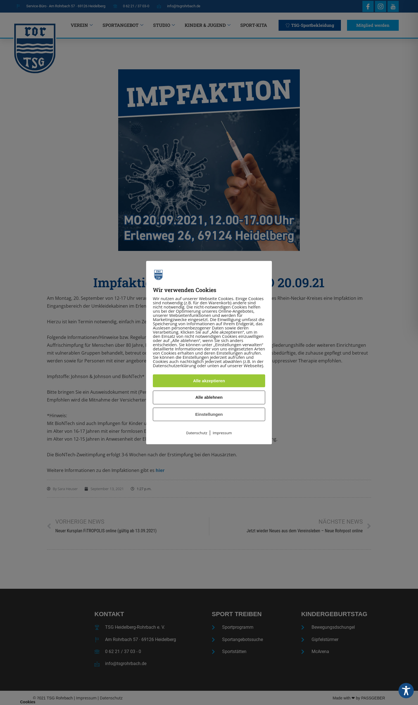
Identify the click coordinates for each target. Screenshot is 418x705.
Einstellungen (209, 414)
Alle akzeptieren (209, 380)
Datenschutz (196, 432)
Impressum (222, 432)
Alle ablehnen (209, 397)
